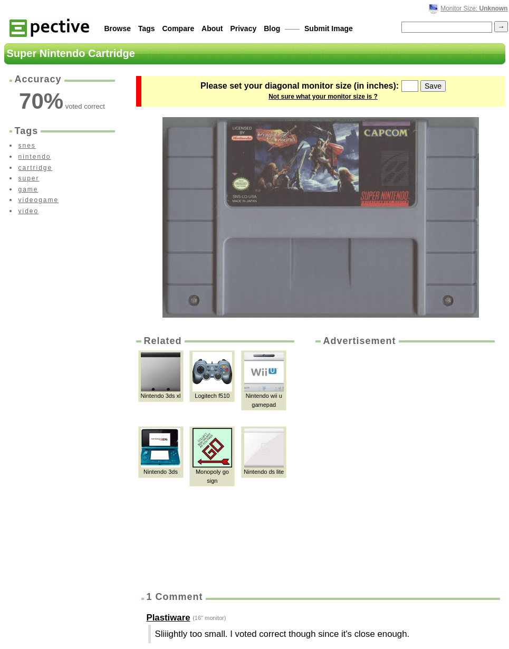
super (29, 178)
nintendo (34, 156)
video (28, 211)
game (28, 189)
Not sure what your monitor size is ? (323, 96)
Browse (117, 28)
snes (27, 145)
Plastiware (168, 618)
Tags (146, 28)
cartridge (35, 167)
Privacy (243, 28)
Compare (178, 28)
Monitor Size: (473, 8)
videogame (38, 200)
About (212, 28)
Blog (272, 28)
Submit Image (328, 28)
